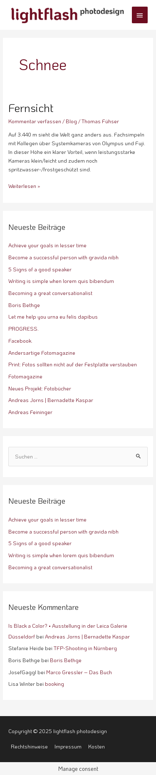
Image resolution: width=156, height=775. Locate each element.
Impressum (68, 746)
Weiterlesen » (24, 185)
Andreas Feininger (30, 412)
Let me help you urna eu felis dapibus (53, 316)
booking (54, 683)
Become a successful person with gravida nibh (63, 257)
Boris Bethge (24, 305)
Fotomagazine (25, 376)
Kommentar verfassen (34, 121)
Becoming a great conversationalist (50, 293)
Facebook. (20, 340)
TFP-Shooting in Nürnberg (85, 648)
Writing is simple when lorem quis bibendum (61, 281)
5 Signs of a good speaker (40, 269)
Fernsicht (31, 107)
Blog (71, 121)
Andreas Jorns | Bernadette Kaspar (50, 400)
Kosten (96, 746)
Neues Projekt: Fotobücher (39, 388)
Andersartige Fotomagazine (41, 352)
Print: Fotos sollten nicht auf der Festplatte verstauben (72, 364)
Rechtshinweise (29, 746)
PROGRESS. (23, 328)
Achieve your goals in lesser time (47, 245)
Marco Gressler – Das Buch (79, 672)
